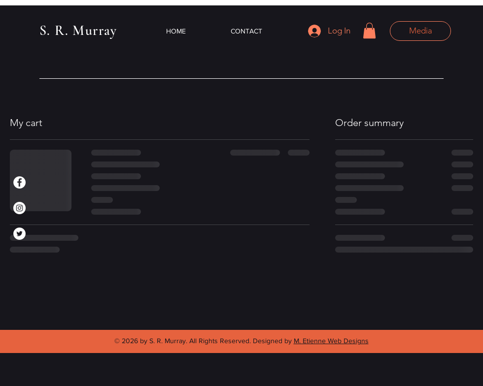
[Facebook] (19, 182)
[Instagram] (19, 208)
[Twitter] (19, 233)
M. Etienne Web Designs (331, 341)
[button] (369, 30)
